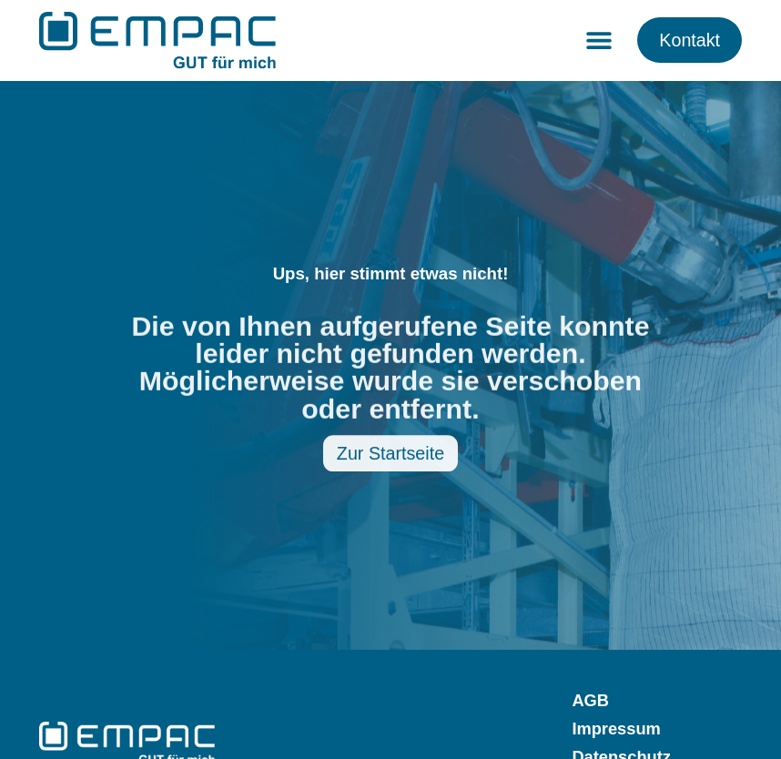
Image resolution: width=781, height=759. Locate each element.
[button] (598, 40)
